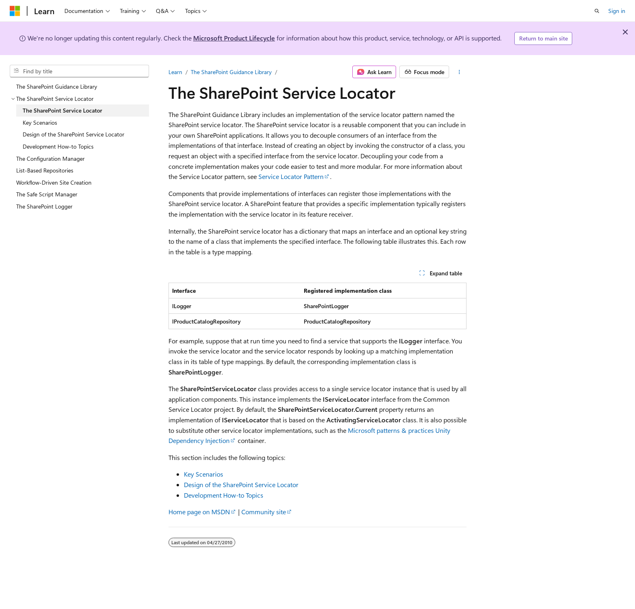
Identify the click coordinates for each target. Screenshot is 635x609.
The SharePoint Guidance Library (231, 72)
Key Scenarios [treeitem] (40, 122)
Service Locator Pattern (291, 176)
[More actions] (459, 72)
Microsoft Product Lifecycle (234, 38)
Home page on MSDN (199, 511)
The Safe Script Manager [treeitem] (46, 194)
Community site (263, 511)
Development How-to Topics (223, 495)
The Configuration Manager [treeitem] (50, 158)
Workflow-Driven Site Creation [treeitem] (54, 182)
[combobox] (79, 71)
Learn (175, 72)
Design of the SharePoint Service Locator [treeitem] (73, 134)
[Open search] (597, 11)
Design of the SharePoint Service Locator (241, 484)
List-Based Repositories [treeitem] (44, 170)
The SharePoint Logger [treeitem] (44, 206)
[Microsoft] (15, 11)
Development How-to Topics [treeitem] (58, 146)
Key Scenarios (203, 474)
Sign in (616, 11)
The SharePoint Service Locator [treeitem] (62, 110)
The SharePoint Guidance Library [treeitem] (56, 86)
